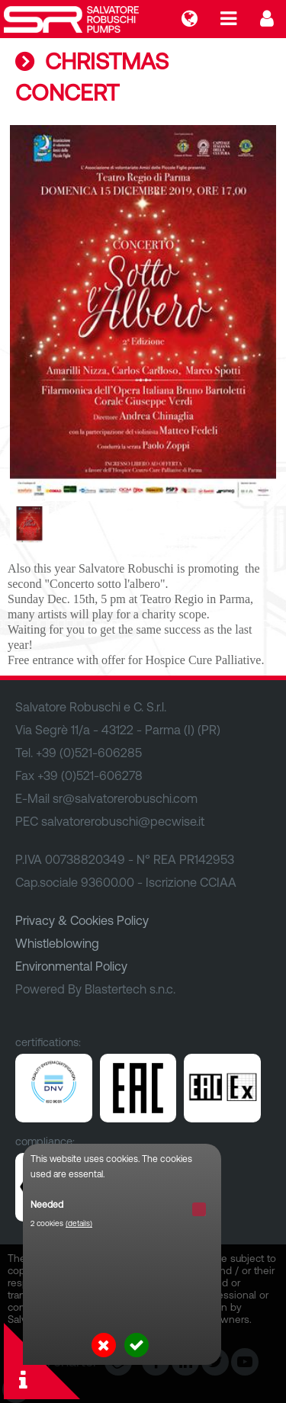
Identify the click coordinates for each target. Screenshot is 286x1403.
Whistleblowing (57, 943)
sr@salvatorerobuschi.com (125, 798)
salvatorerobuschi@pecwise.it (122, 821)
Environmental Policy (71, 966)
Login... (267, 19)
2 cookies (61, 1223)
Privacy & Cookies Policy (82, 920)
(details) (79, 1223)
